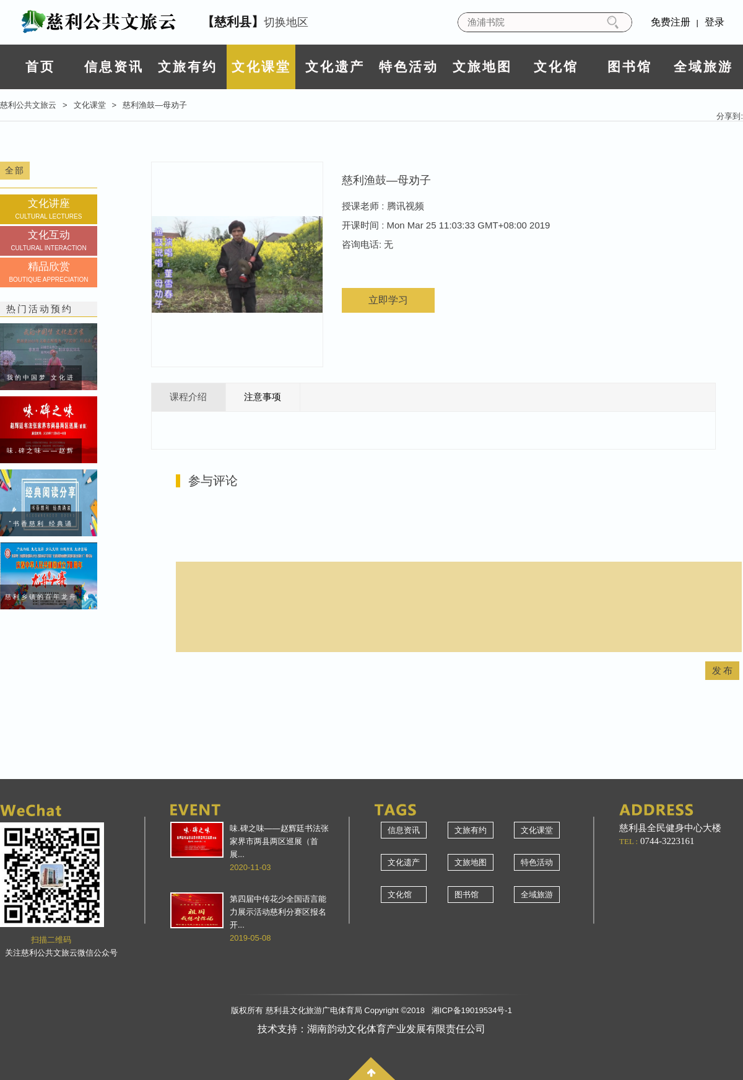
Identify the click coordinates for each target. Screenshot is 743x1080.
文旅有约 (187, 66)
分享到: (729, 116)
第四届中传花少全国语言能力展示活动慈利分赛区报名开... (278, 912)
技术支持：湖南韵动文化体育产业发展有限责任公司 (371, 1029)
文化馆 (556, 66)
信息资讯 (114, 66)
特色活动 (408, 66)
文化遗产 (335, 66)
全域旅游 (703, 66)
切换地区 (255, 21)
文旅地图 (482, 66)
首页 (40, 66)
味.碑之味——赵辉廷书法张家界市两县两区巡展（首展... (279, 841)
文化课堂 (261, 66)
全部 (15, 170)
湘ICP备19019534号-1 (472, 1010)
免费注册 (670, 22)
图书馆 (629, 66)
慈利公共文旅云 (28, 105)
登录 (714, 22)
